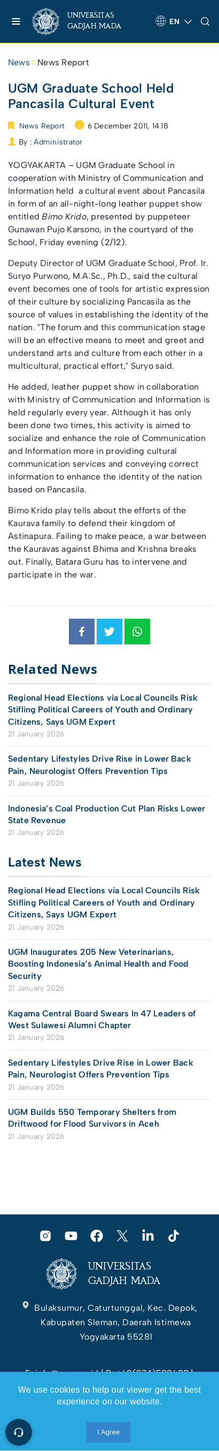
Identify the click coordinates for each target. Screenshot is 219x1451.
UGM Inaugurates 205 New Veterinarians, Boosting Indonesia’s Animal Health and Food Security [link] (98, 964)
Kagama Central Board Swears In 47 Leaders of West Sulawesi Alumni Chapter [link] (102, 1019)
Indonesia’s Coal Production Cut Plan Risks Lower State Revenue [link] (106, 814)
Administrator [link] (58, 142)
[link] (85, 21)
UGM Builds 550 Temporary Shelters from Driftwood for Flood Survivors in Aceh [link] (92, 1118)
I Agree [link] (108, 1432)
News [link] (19, 62)
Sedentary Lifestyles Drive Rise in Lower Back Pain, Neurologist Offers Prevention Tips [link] (99, 765)
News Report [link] (63, 62)
